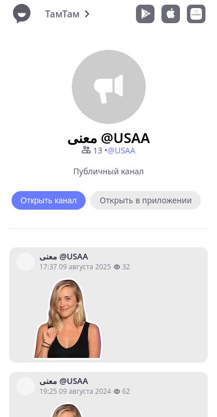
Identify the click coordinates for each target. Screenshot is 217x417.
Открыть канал (49, 200)
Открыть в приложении (146, 200)
